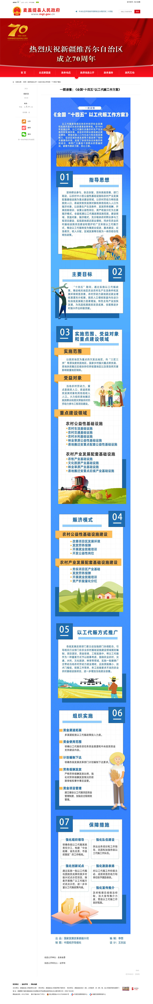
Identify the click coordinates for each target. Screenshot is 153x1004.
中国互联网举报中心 (79, 994)
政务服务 (108, 72)
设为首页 (130, 2)
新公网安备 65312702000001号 (58, 994)
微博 (26, 127)
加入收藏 (137, 2)
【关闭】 (137, 974)
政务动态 (66, 72)
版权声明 (25, 984)
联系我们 (16, 984)
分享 (26, 121)
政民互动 (129, 72)
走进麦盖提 (45, 72)
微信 (26, 134)
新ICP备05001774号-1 (38, 994)
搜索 (137, 11)
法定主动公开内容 (44, 82)
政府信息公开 (87, 72)
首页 (24, 82)
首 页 (23, 72)
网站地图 (34, 984)
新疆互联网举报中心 (97, 994)
